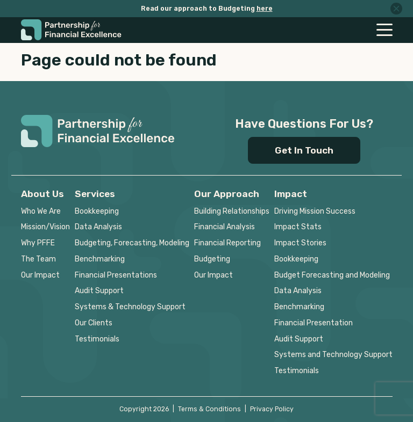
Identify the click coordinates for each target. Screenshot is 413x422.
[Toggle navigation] (384, 30)
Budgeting (212, 259)
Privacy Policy (272, 409)
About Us (42, 193)
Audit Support (99, 290)
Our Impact (40, 275)
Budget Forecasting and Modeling (332, 275)
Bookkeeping (97, 211)
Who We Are (41, 211)
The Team (38, 259)
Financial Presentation (313, 323)
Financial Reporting (227, 243)
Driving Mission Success (314, 211)
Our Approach (226, 193)
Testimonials (97, 339)
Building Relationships (231, 211)
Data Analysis (98, 226)
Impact (290, 193)
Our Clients (93, 323)
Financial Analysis (224, 226)
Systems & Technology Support (130, 306)
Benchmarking (100, 259)
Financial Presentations (116, 275)
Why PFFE (38, 243)
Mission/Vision (45, 226)
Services (95, 193)
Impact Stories (300, 243)
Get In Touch (304, 150)
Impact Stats (298, 226)
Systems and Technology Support (333, 354)
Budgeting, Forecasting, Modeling (132, 243)
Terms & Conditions (209, 409)
